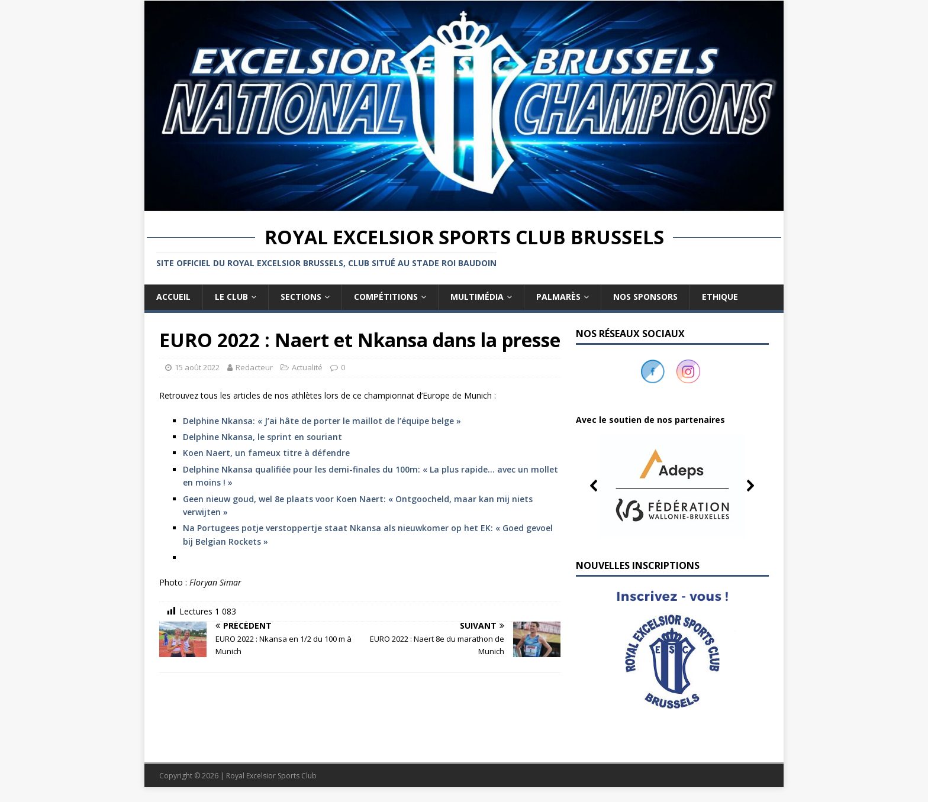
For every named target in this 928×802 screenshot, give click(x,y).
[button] (672, 485)
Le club (231, 296)
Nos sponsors (645, 296)
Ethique (720, 296)
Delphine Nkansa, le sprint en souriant (262, 436)
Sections (301, 296)
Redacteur (254, 367)
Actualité (307, 367)
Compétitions (386, 296)
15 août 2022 (197, 367)
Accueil (173, 296)
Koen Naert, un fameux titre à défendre (266, 452)
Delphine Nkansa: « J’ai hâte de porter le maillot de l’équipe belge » (322, 420)
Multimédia (477, 296)
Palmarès (558, 296)
